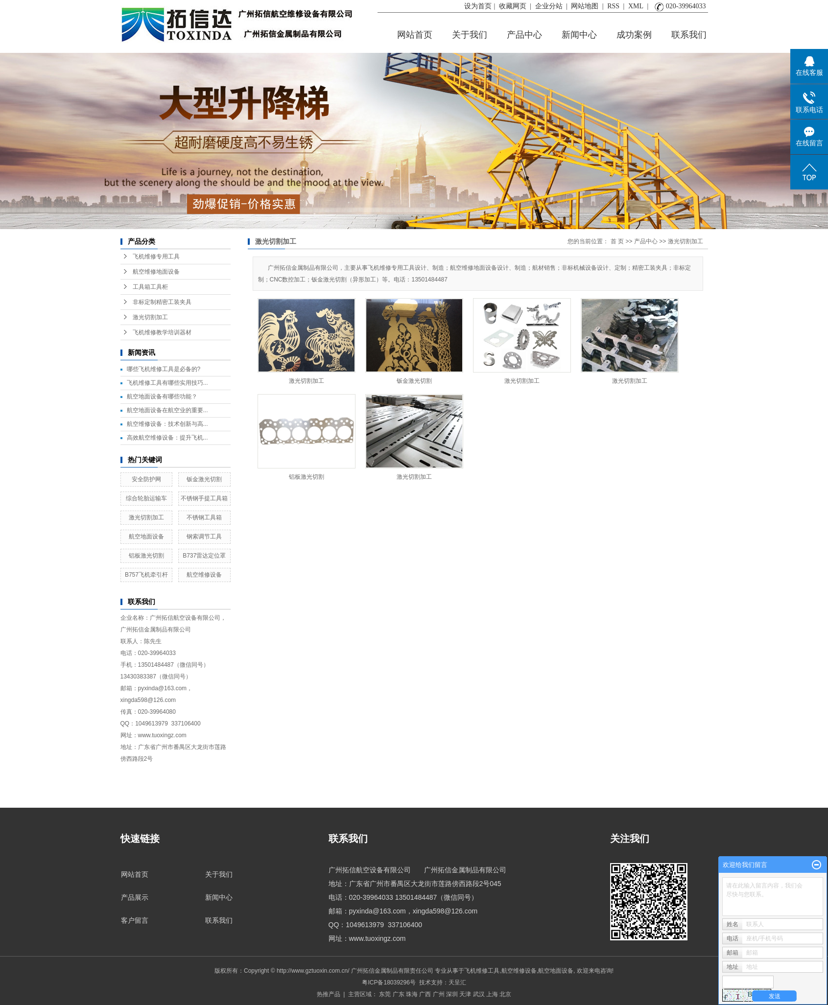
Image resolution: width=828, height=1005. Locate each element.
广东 (398, 994)
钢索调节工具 (204, 536)
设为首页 (478, 6)
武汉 (479, 994)
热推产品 (328, 994)
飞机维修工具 (481, 970)
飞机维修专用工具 (156, 256)
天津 (465, 994)
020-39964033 (679, 6)
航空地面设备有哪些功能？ (162, 396)
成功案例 (634, 35)
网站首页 (414, 35)
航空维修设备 (204, 574)
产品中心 (524, 35)
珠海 (412, 994)
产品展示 (134, 897)
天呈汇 (457, 982)
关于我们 (469, 35)
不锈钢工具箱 (204, 517)
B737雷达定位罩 (204, 555)
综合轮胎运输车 (146, 498)
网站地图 (584, 6)
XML (635, 6)
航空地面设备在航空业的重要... (167, 410)
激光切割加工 (150, 317)
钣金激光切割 (204, 479)
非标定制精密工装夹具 (162, 302)
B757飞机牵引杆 (146, 574)
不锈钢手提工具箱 (204, 498)
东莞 (385, 994)
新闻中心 (579, 35)
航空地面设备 (146, 536)
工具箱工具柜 (150, 286)
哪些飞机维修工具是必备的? (164, 369)
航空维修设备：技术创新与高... (167, 424)
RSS (613, 6)
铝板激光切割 (146, 555)
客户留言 (134, 920)
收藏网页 (513, 6)
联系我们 (689, 35)
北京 (505, 994)
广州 (439, 994)
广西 (425, 994)
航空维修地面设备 (156, 271)
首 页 (617, 241)
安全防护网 (146, 479)
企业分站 (549, 6)
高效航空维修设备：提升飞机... (167, 437)
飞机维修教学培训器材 (162, 332)
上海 (492, 994)
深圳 (452, 994)
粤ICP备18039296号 (388, 982)
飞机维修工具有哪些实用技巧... (167, 382)
